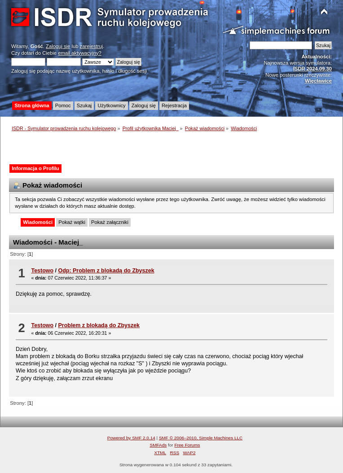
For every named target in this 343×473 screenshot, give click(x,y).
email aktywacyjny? (79, 53)
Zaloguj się (58, 46)
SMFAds (158, 444)
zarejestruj (91, 46)
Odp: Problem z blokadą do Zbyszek (106, 270)
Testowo (42, 270)
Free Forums (187, 444)
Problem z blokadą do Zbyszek (99, 325)
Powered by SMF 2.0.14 (131, 437)
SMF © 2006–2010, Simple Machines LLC (200, 437)
